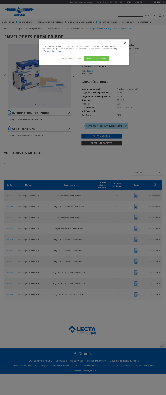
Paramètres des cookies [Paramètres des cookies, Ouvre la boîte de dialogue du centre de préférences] (72, 58)
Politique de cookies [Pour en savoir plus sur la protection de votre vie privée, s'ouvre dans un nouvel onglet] (52, 51)
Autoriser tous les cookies (96, 58)
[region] (84, 52)
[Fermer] (125, 43)
